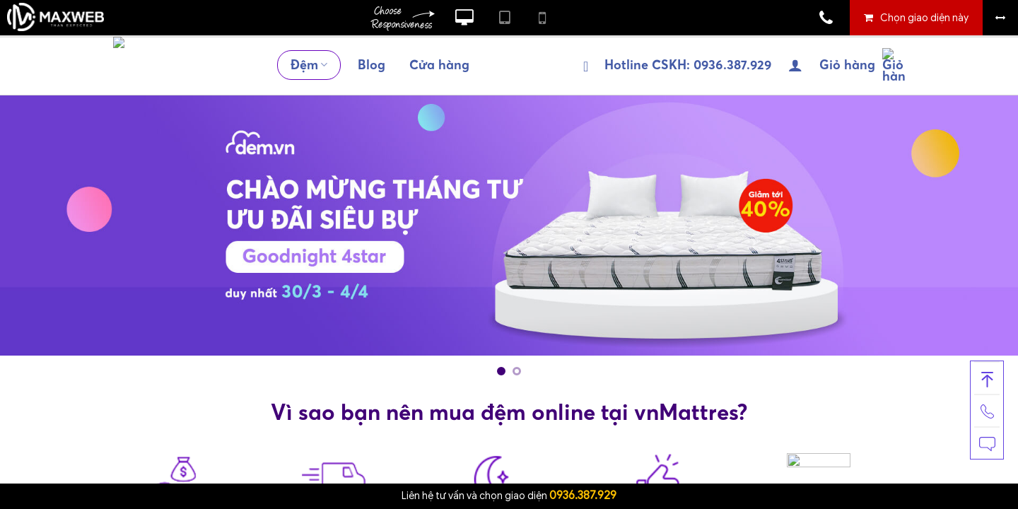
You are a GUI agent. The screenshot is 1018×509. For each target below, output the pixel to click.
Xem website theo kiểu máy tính (464, 17)
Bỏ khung (1000, 17)
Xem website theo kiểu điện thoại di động (542, 17)
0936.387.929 (582, 495)
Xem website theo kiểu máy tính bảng (504, 17)
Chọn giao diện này (924, 18)
